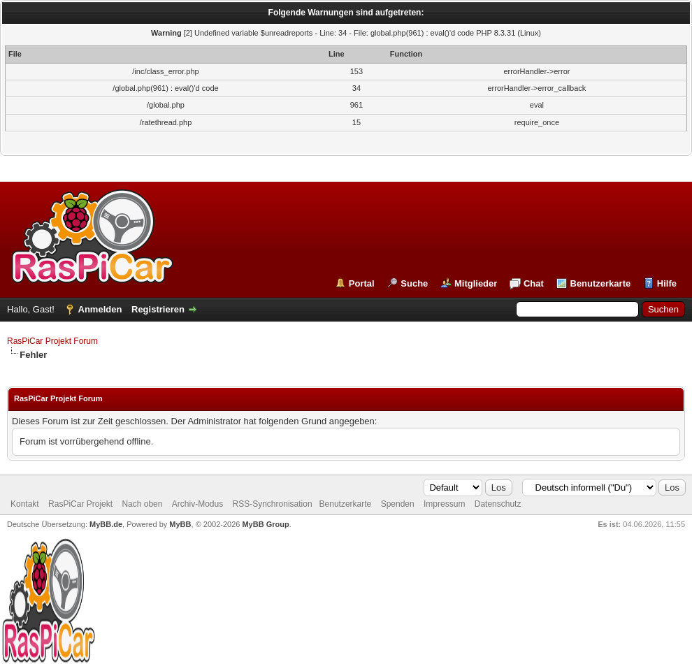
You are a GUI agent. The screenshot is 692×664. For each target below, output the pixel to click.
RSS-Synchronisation (272, 504)
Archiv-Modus (197, 504)
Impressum (444, 504)
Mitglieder (475, 283)
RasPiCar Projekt (81, 504)
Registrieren (158, 309)
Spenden (398, 504)
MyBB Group (265, 524)
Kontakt (24, 504)
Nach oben (142, 504)
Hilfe (667, 283)
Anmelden (100, 309)
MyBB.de (105, 524)
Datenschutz (498, 504)
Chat (534, 283)
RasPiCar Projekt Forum (52, 341)
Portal (362, 283)
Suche (414, 283)
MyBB (180, 524)
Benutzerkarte (600, 283)
